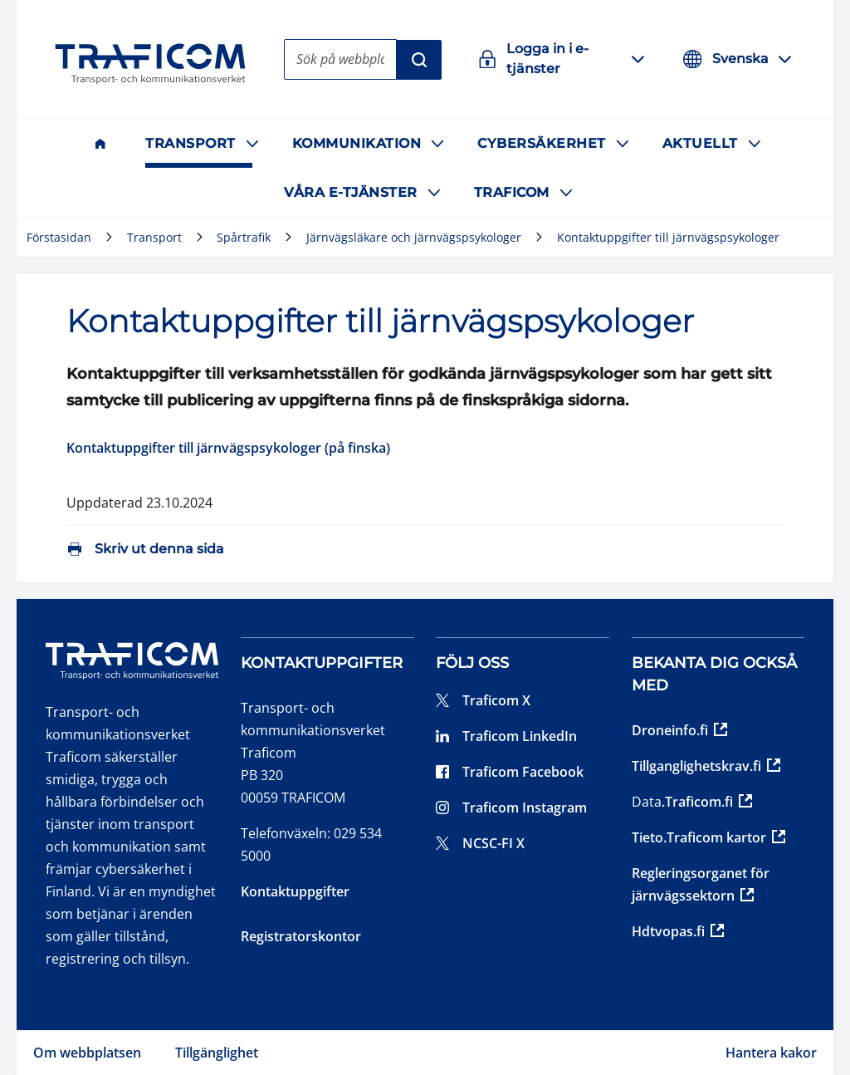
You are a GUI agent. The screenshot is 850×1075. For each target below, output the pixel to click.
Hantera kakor (771, 1052)
